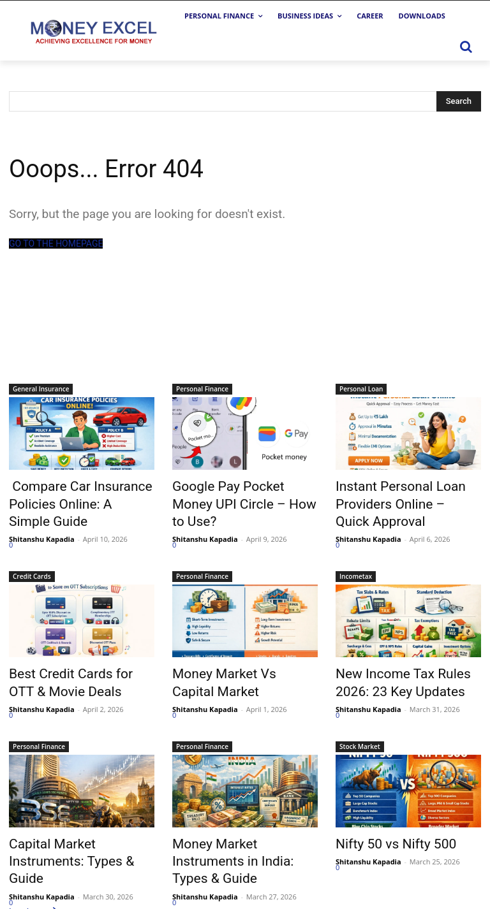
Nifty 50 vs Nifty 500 (384, 826)
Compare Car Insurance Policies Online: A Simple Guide (68, 499)
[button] (465, 46)
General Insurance (41, 388)
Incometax (355, 566)
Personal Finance (202, 388)
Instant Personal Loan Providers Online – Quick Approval (395, 499)
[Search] (458, 101)
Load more (35, 871)
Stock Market (359, 729)
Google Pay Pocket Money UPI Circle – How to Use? (245, 492)
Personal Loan (361, 388)
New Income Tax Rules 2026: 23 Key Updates (405, 670)
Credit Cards (32, 566)
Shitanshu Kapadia (42, 529)
